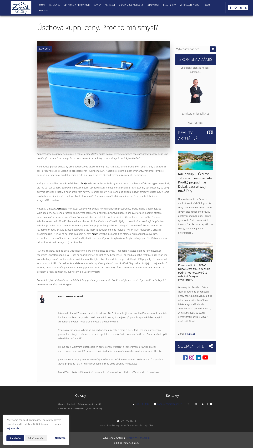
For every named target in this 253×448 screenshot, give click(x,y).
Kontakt (43, 10)
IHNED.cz (190, 333)
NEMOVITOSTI (153, 5)
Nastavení (60, 437)
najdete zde (12, 428)
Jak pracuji (110, 5)
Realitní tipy (169, 5)
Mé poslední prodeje (190, 5)
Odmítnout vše (37, 438)
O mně (42, 5)
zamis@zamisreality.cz (169, 403)
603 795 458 (142, 403)
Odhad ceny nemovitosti (77, 5)
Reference (54, 5)
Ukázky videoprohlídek (131, 5)
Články (97, 5)
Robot (207, 5)
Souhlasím (15, 438)
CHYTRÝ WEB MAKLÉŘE (138, 437)
